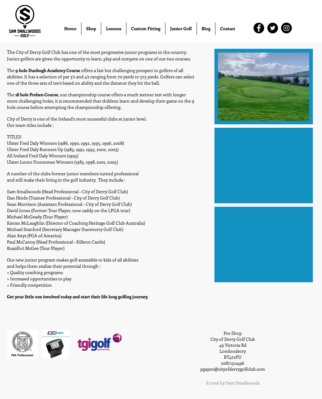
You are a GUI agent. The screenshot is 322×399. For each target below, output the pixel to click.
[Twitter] (272, 28)
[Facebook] (258, 28)
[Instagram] (286, 28)
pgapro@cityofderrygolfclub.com (232, 369)
